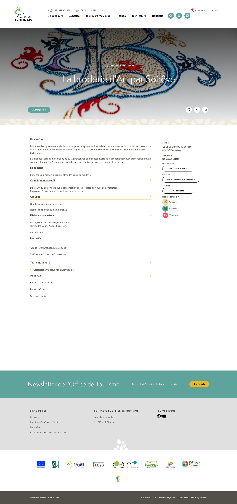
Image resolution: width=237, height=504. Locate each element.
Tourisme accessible (92, 10)
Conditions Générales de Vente (44, 422)
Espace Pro (35, 427)
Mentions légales (38, 497)
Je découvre (55, 15)
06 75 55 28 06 (170, 158)
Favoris (201, 11)
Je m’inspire (139, 15)
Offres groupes (63, 10)
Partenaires (35, 417)
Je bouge (74, 15)
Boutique (157, 15)
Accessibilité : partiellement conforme (48, 432)
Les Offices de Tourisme (105, 422)
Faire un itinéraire (40, 296)
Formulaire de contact (104, 417)
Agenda (121, 15)
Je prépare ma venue (98, 15)
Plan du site (53, 497)
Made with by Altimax (195, 497)
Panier (215, 11)
